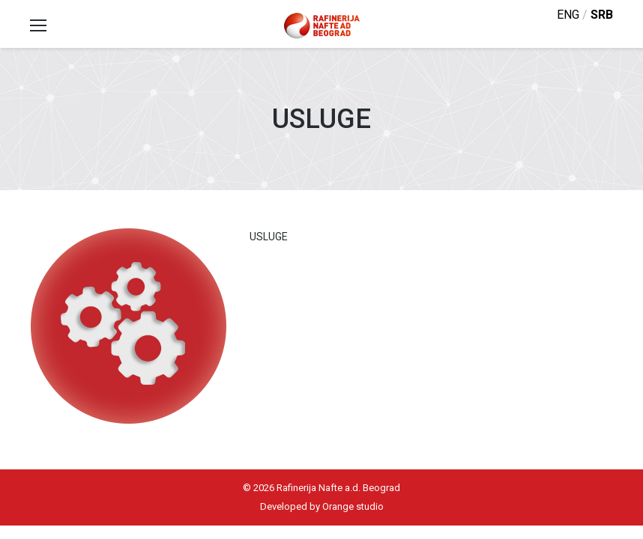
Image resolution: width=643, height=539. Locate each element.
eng (568, 14)
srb (602, 14)
